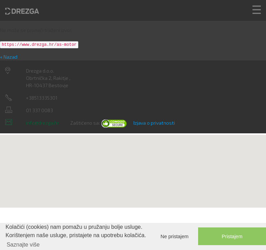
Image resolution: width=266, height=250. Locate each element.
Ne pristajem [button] (175, 236)
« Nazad (8, 57)
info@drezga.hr (42, 123)
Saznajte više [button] (23, 245)
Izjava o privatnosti (154, 123)
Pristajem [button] (232, 236)
